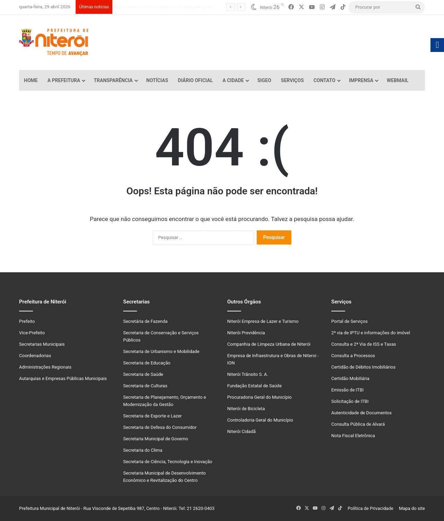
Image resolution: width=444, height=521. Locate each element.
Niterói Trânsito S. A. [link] (247, 374)
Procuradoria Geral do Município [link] (259, 397)
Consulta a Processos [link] (353, 355)
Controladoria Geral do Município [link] (260, 420)
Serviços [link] (292, 80)
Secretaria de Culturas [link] (145, 385)
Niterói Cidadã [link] (241, 431)
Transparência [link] (113, 80)
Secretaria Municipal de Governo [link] (155, 438)
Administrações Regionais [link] (45, 367)
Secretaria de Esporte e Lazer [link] (152, 415)
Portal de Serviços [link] (349, 321)
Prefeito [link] (27, 321)
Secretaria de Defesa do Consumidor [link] (160, 427)
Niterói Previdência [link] (246, 332)
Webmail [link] (398, 80)
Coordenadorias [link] (35, 355)
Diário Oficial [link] (195, 80)
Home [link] (31, 80)
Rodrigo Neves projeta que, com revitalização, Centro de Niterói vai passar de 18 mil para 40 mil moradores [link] (216, 6)
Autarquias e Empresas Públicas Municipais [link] (63, 378)
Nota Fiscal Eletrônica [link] (353, 435)
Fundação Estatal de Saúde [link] (254, 385)
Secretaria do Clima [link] (142, 450)
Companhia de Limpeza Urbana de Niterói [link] (268, 344)
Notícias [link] (157, 80)
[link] (291, 7)
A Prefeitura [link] (64, 80)
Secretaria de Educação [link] (146, 362)
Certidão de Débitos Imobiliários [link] (363, 367)
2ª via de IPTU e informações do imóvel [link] (370, 332)
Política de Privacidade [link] (372, 508)
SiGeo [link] (264, 80)
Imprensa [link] (361, 80)
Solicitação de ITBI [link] (349, 401)
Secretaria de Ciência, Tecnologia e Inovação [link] (167, 461)
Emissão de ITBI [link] (347, 389)
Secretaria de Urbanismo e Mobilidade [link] (161, 351)
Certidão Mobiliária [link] (350, 378)
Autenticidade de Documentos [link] (361, 412)
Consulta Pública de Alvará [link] (358, 424)
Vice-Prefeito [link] (32, 332)
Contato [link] (324, 80)
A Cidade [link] (233, 80)
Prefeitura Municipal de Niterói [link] (49, 508)
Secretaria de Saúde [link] (143, 374)
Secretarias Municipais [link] (42, 344)
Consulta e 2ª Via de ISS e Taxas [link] (363, 344)
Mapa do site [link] (411, 508)
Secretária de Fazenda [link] (145, 321)
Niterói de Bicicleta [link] (246, 408)
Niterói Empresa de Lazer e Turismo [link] (263, 321)
